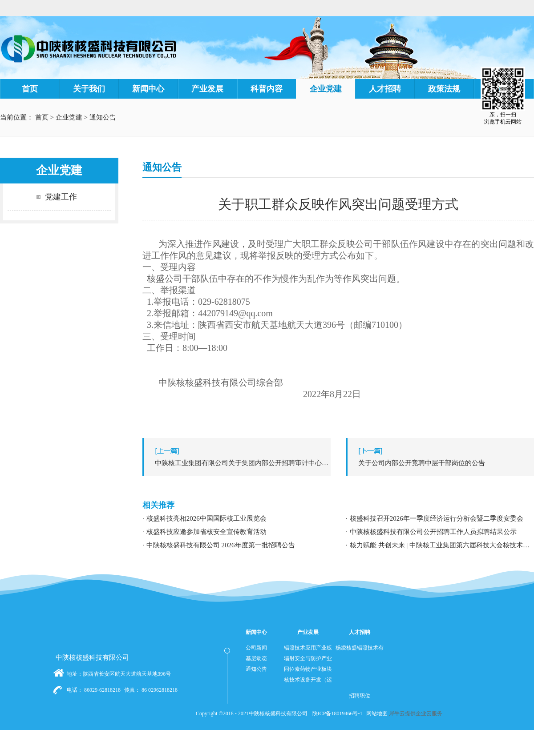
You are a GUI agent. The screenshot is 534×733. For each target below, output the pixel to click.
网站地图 (376, 713)
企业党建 (69, 117)
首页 (30, 88)
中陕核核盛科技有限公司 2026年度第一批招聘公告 (220, 545)
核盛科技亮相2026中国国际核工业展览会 (206, 518)
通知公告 (102, 117)
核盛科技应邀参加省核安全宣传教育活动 (206, 531)
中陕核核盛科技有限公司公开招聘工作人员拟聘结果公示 (433, 531)
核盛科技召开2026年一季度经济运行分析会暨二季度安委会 (436, 518)
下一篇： (442, 462)
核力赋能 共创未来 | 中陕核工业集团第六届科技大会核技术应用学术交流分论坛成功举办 (442, 545)
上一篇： (239, 462)
